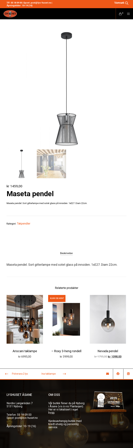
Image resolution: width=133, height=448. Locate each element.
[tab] (66, 253)
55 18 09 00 (16, 2)
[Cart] (119, 13)
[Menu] (127, 13)
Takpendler (23, 223)
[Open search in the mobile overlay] (116, 2)
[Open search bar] (121, 2)
